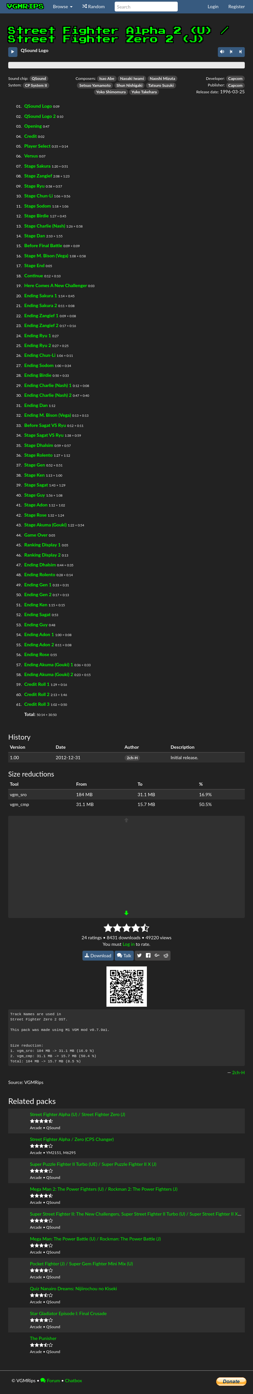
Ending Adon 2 (39, 644)
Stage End (34, 265)
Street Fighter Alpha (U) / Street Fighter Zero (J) (77, 1114)
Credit (30, 136)
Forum (50, 1380)
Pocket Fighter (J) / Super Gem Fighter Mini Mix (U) (81, 1263)
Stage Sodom (37, 206)
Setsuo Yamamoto (95, 85)
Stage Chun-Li (38, 195)
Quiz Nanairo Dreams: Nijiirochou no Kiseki (73, 1288)
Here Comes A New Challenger (55, 285)
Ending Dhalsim (40, 564)
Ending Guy (36, 624)
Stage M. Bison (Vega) (46, 255)
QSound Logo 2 (40, 116)
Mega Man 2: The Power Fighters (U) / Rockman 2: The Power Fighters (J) (103, 1189)
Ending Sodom (39, 365)
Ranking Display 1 (42, 544)
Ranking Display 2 (42, 555)
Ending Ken (35, 604)
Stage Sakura (37, 166)
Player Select (37, 146)
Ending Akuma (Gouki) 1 (48, 664)
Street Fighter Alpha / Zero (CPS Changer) (72, 1139)
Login (213, 6)
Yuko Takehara (144, 91)
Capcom (235, 78)
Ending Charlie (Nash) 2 (48, 395)
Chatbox (73, 1380)
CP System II (36, 85)
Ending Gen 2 (38, 594)
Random (93, 6)
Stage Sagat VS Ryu (44, 435)
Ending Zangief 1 (41, 315)
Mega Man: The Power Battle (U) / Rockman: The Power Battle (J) (95, 1238)
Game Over (36, 535)
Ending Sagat (37, 614)
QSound (39, 78)
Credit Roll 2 (37, 694)
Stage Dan (34, 235)
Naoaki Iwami (132, 78)
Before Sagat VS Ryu (45, 425)
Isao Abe (106, 78)
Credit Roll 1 (37, 684)
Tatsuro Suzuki (161, 85)
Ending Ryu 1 (37, 335)
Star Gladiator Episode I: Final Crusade (68, 1313)
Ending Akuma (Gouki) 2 (48, 674)
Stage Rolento (38, 455)
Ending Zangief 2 (41, 325)
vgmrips (25, 6)
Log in (129, 944)
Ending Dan (36, 405)
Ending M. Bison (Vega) (47, 415)
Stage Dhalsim (38, 445)
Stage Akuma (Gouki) (45, 524)
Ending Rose (36, 654)
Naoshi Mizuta (162, 78)
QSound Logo (38, 106)
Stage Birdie (36, 215)
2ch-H (132, 757)
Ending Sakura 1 (40, 295)
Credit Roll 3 (37, 704)
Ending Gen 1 (38, 584)
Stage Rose (35, 515)
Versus (31, 155)
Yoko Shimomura (111, 91)
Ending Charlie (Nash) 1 (48, 385)
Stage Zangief (38, 175)
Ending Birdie (38, 375)
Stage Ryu (34, 186)
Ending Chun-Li (40, 355)
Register (236, 6)
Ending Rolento (40, 574)
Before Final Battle (43, 245)
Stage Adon (36, 504)
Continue (33, 275)
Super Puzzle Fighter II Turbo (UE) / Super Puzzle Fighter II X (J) (93, 1164)
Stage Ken (34, 475)
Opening (33, 126)
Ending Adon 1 (39, 634)
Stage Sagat (36, 484)
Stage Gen (34, 465)
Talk (124, 955)
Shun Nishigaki (130, 85)
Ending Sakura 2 (40, 305)
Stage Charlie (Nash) (44, 226)
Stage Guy (34, 495)
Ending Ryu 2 (37, 345)
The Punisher (43, 1338)
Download (98, 955)
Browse (63, 6)
